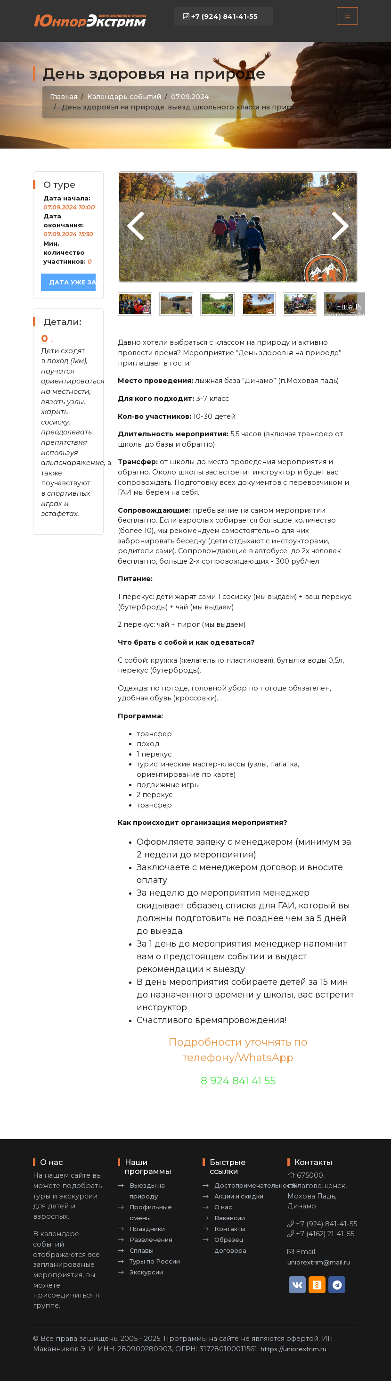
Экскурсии (146, 1272)
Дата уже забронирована (72, 282)
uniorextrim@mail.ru (318, 1262)
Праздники (147, 1228)
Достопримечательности (256, 1185)
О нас (223, 1207)
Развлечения (151, 1239)
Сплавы (142, 1250)
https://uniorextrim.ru (293, 1349)
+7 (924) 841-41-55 (220, 16)
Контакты (229, 1228)
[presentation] (135, 227)
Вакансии (229, 1218)
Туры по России (155, 1261)
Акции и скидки (238, 1196)
